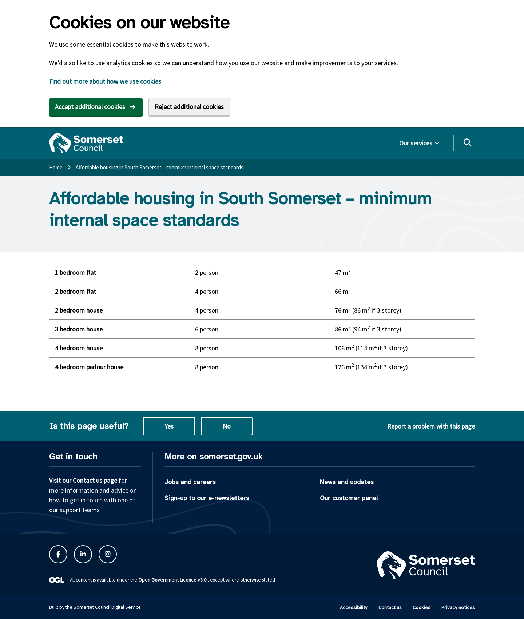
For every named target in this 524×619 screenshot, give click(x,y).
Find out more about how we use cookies (105, 81)
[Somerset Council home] (86, 143)
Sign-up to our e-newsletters (206, 498)
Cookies (421, 607)
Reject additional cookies (189, 107)
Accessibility (354, 607)
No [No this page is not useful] (227, 426)
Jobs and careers (190, 482)
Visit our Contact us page (83, 480)
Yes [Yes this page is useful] (169, 426)
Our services (415, 143)
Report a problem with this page (431, 426)
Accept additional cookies (90, 107)
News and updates (347, 482)
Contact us (390, 607)
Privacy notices (458, 607)
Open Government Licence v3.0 (172, 579)
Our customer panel (349, 498)
